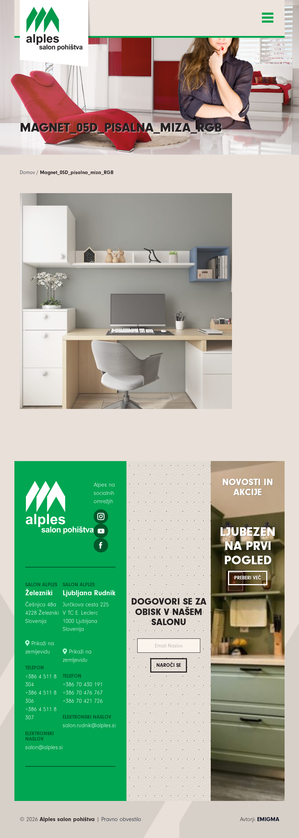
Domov (27, 172)
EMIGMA (268, 819)
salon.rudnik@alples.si (89, 725)
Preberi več (247, 578)
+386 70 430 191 (83, 684)
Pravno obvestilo (121, 819)
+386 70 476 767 (83, 692)
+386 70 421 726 (83, 701)
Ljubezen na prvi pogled (248, 546)
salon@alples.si (44, 747)
